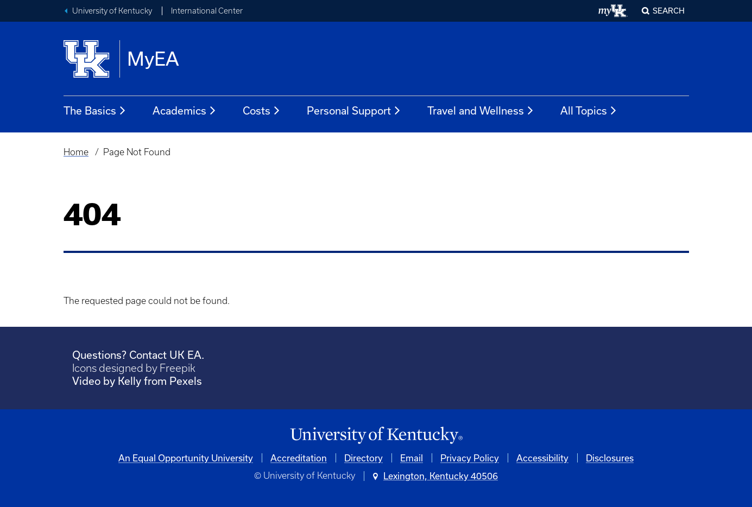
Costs (262, 110)
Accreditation (298, 458)
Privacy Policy (469, 458)
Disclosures (610, 458)
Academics (185, 110)
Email (411, 458)
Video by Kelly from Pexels (137, 381)
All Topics (588, 110)
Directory (363, 458)
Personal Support (354, 110)
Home (76, 152)
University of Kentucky (112, 11)
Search (669, 10)
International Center (207, 11)
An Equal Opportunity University (185, 458)
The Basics (95, 110)
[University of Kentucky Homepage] (376, 436)
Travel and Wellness (480, 110)
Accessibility (542, 458)
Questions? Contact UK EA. (138, 354)
